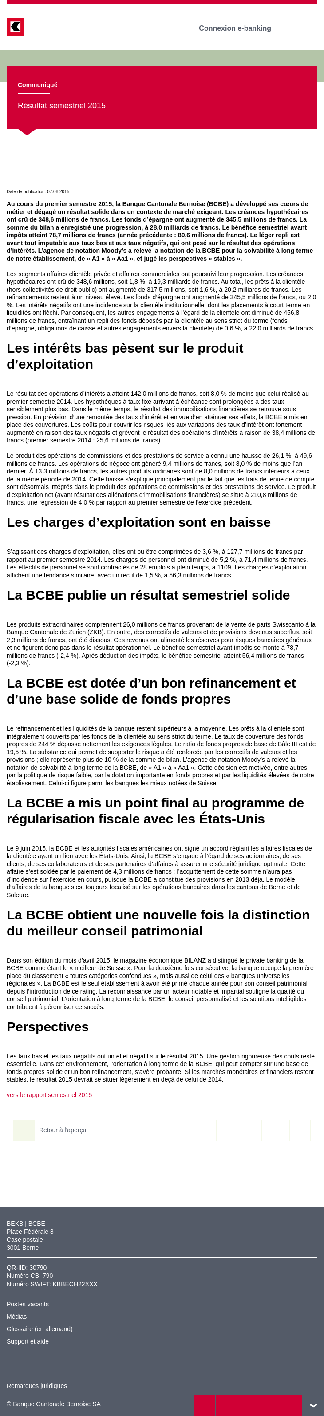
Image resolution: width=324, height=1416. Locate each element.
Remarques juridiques (37, 1385)
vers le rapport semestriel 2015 (49, 1094)
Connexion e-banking (241, 28)
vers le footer (313, 1405)
